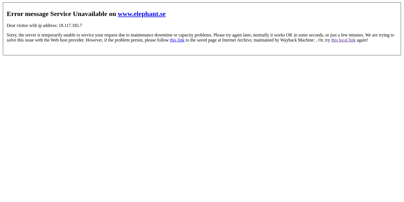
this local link (343, 40)
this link (177, 40)
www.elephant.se (142, 13)
